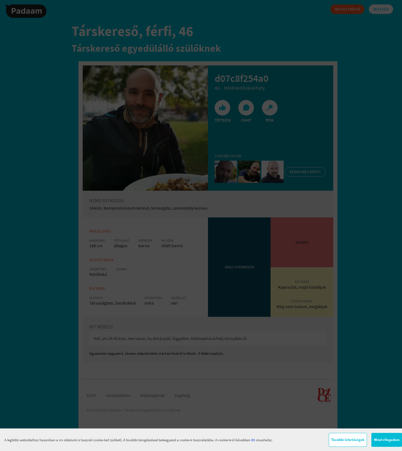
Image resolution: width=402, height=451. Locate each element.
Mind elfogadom (386, 439)
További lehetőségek (347, 439)
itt (253, 440)
